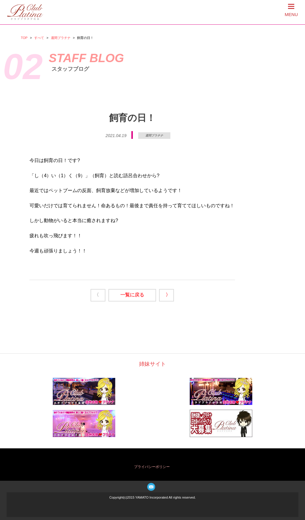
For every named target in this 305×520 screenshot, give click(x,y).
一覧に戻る (132, 294)
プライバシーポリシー (152, 467)
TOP (24, 38)
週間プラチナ (61, 38)
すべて (39, 38)
